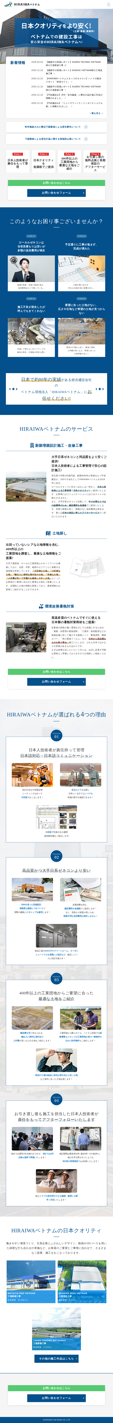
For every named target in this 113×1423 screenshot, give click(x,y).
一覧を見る (96, 113)
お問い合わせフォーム (56, 192)
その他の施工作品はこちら (56, 1358)
